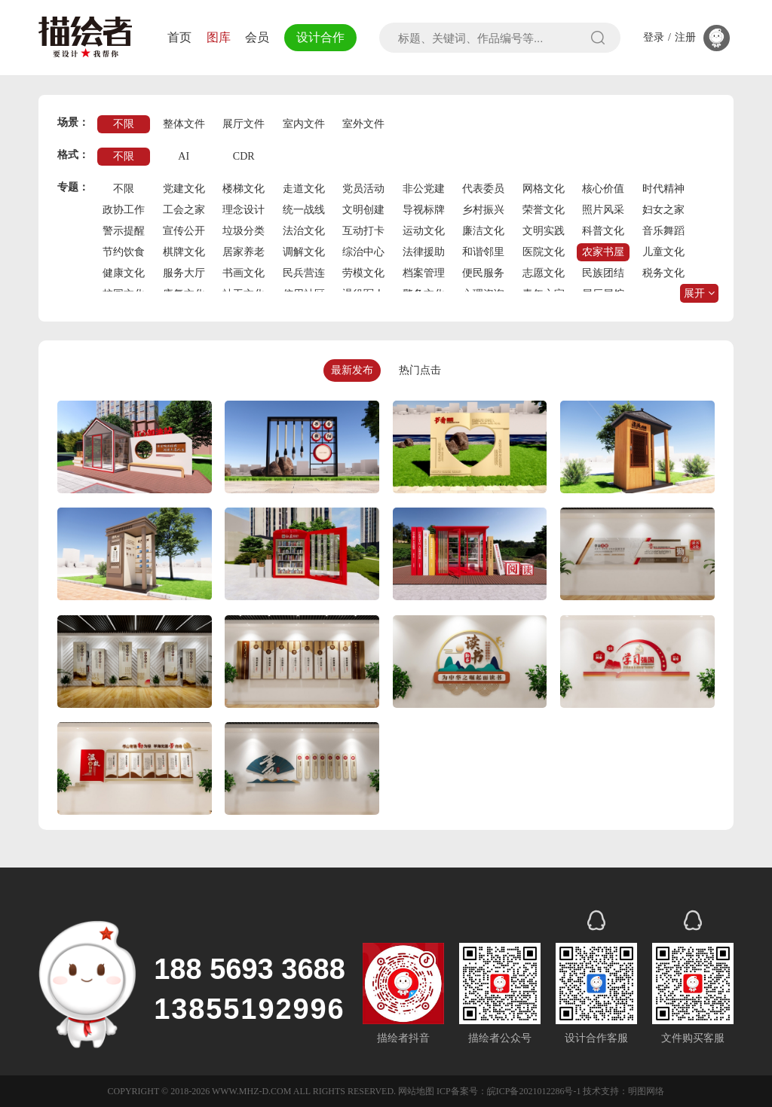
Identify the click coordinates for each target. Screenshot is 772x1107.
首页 (179, 37)
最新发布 (352, 370)
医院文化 (543, 252)
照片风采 (603, 209)
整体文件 (184, 124)
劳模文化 (363, 273)
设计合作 (320, 37)
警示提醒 (124, 230)
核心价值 (603, 188)
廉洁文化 (483, 230)
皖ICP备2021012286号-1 (534, 1091)
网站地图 (416, 1091)
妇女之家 (663, 209)
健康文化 (124, 273)
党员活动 (363, 188)
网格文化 (543, 188)
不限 (123, 124)
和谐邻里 (483, 252)
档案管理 (424, 273)
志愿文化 (543, 273)
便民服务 (483, 273)
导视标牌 (424, 209)
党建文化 (184, 188)
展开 (699, 293)
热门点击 (420, 370)
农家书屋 (603, 252)
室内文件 (304, 124)
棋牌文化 (184, 252)
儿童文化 (663, 252)
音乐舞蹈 (663, 230)
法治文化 (304, 230)
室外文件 (363, 124)
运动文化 (424, 230)
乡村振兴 (483, 209)
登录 (653, 37)
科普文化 (603, 230)
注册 (685, 37)
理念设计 (243, 209)
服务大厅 (184, 273)
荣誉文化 (543, 209)
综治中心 (363, 252)
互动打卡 (363, 230)
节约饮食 (124, 252)
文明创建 (363, 209)
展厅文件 (243, 124)
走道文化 (304, 188)
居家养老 (243, 252)
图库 (219, 37)
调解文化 (304, 252)
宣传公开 (184, 230)
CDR (244, 156)
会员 (257, 37)
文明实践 (543, 230)
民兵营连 (304, 273)
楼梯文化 (243, 188)
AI (183, 156)
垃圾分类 (243, 230)
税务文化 (663, 273)
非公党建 (424, 188)
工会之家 (184, 209)
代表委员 (483, 188)
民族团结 (603, 273)
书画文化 (243, 273)
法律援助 (424, 252)
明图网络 (646, 1091)
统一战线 (304, 209)
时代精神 (663, 188)
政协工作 (124, 209)
